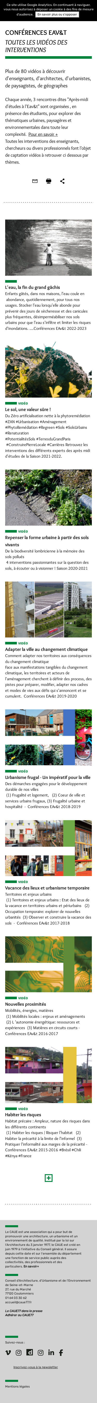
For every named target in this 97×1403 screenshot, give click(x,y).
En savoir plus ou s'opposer (57, 14)
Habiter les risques (23, 1115)
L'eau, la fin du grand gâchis (32, 287)
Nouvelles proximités (25, 1004)
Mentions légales (17, 1386)
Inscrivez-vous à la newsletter (35, 1367)
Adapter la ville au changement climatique (46, 649)
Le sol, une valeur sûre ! (28, 409)
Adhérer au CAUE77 (19, 1315)
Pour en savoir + (43, 134)
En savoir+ (31, 1266)
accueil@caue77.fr (18, 1302)
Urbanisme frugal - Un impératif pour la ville (48, 777)
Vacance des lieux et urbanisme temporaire (47, 888)
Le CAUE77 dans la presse (23, 1311)
